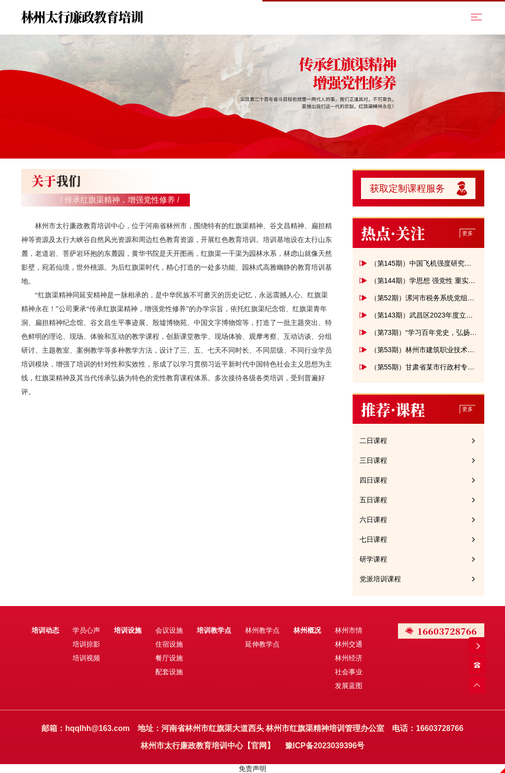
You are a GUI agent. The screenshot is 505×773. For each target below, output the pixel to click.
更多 (467, 233)
